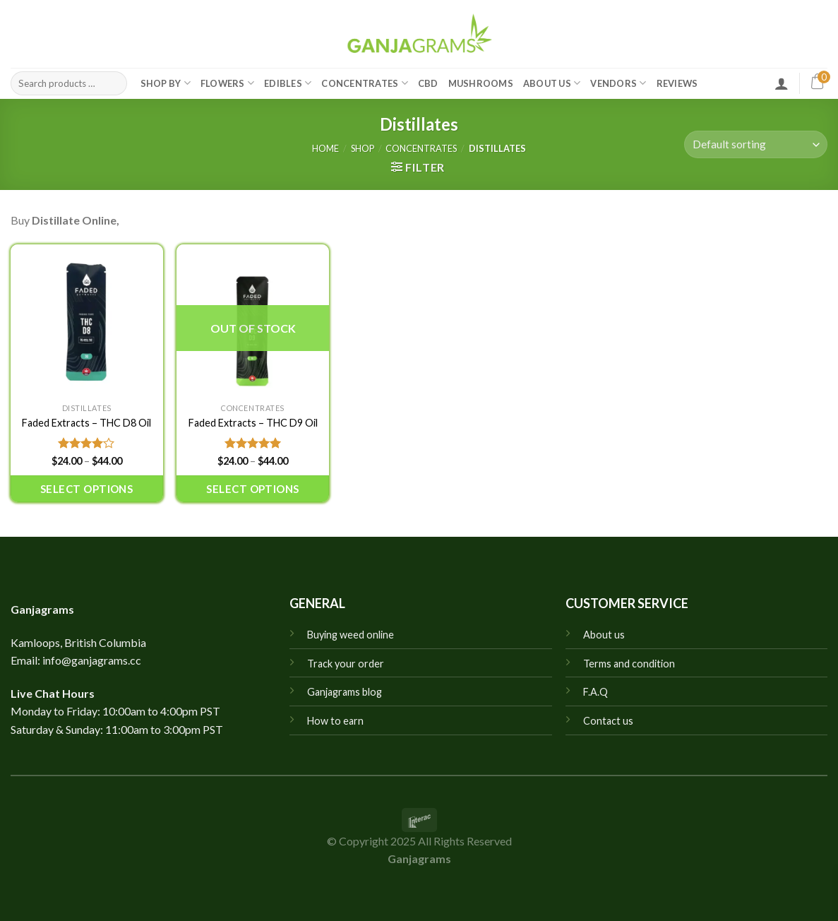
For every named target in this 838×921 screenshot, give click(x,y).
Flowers (227, 83)
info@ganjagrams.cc (91, 660)
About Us (552, 83)
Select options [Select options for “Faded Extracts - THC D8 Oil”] (86, 488)
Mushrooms (480, 83)
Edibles (287, 83)
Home (325, 148)
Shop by (165, 83)
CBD (428, 83)
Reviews (677, 83)
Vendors (618, 83)
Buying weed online (350, 635)
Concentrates (364, 83)
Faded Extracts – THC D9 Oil (253, 423)
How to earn (335, 721)
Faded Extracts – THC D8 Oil (86, 423)
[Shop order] (755, 144)
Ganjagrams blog (344, 692)
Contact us (608, 721)
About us (604, 635)
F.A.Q (595, 692)
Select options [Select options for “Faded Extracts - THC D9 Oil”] (252, 488)
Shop (362, 148)
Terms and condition (629, 664)
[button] (418, 167)
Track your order (345, 664)
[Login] (781, 83)
